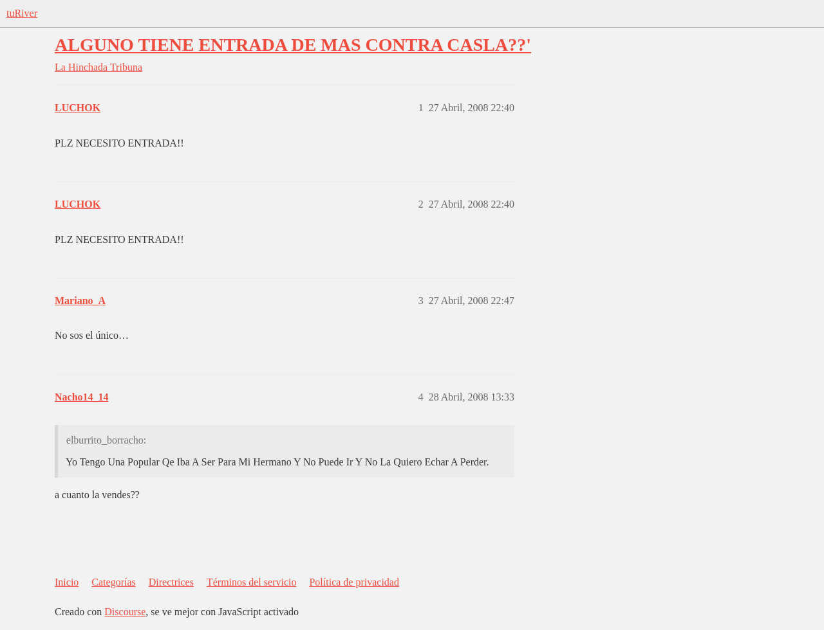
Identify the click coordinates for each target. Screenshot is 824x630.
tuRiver (21, 13)
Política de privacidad (354, 582)
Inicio (67, 582)
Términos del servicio (252, 582)
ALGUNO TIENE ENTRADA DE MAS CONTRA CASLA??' (293, 45)
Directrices (171, 582)
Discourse (124, 611)
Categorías (113, 582)
